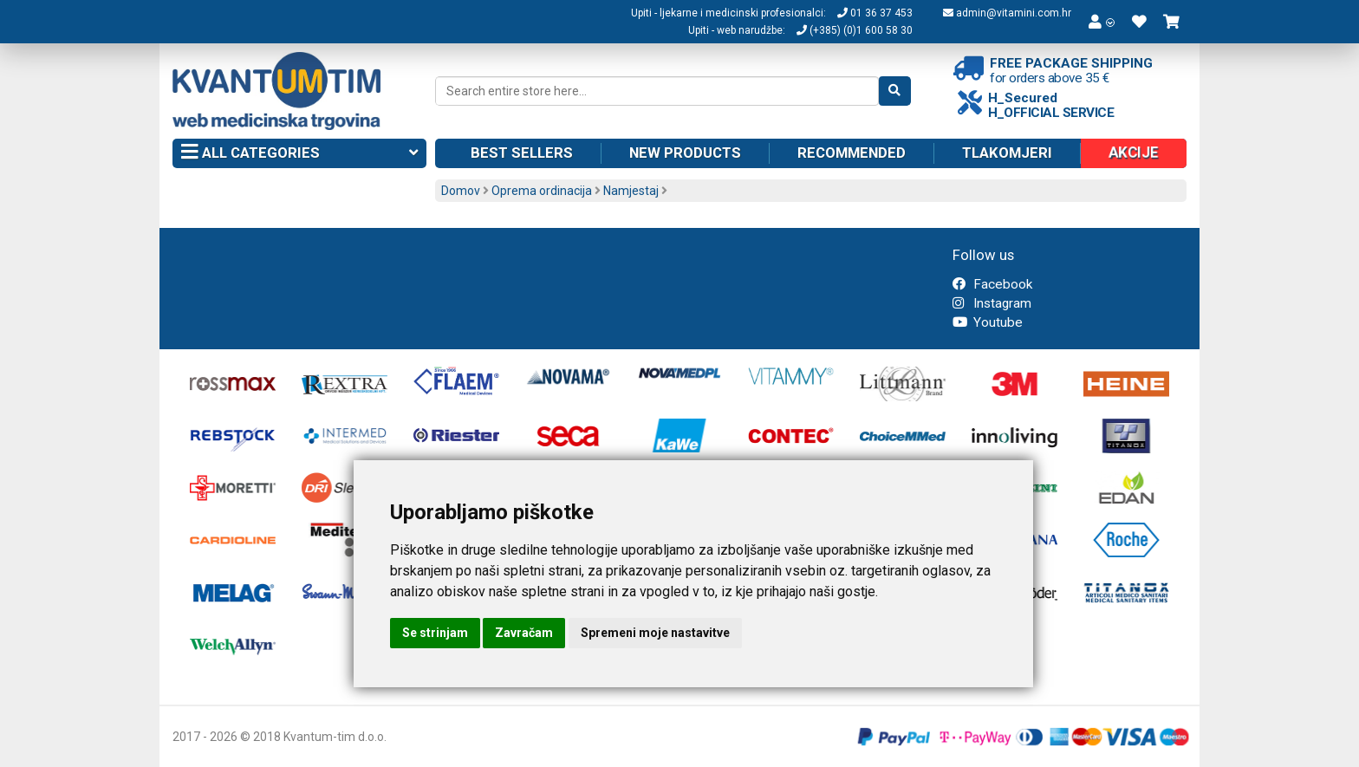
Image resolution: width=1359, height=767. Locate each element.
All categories (299, 153)
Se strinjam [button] (435, 633)
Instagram (992, 303)
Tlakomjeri (1007, 152)
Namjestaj (631, 191)
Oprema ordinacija (541, 191)
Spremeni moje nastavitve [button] (655, 633)
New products (685, 152)
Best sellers (522, 152)
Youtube (988, 322)
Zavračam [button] (524, 633)
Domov (460, 191)
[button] (1102, 21)
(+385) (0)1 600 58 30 (855, 30)
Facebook (992, 284)
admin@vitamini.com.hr (1007, 13)
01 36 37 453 (875, 13)
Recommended (851, 152)
